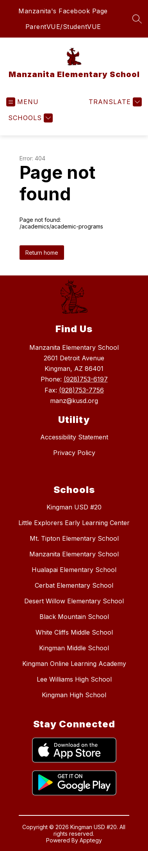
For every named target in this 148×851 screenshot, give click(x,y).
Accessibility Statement (74, 437)
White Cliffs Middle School (74, 632)
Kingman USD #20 (74, 507)
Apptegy (91, 840)
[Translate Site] (114, 102)
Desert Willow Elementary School (74, 601)
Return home (41, 252)
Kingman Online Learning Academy (74, 663)
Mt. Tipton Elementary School (74, 538)
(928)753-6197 (86, 379)
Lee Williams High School (74, 679)
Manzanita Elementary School (74, 554)
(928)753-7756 (81, 390)
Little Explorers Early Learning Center (74, 523)
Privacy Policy (74, 453)
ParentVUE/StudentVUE (63, 27)
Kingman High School (74, 695)
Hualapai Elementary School (74, 570)
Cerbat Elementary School (74, 585)
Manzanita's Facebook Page (63, 11)
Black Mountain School (74, 617)
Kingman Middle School (74, 648)
